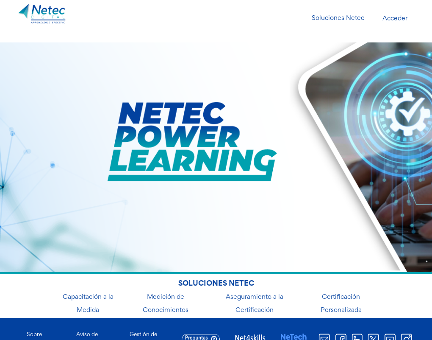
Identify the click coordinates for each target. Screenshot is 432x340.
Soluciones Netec (338, 18)
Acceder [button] (394, 19)
